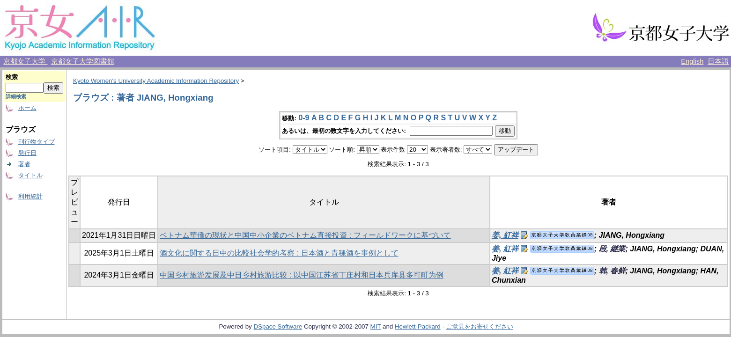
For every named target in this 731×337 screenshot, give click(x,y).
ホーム (27, 107)
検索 (12, 77)
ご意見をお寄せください (479, 326)
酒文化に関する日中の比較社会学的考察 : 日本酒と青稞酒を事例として (279, 253)
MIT (375, 326)
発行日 (27, 152)
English (692, 61)
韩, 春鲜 (612, 271)
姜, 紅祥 (505, 235)
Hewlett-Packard (418, 326)
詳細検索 (16, 96)
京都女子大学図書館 (82, 61)
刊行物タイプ (36, 141)
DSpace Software (277, 326)
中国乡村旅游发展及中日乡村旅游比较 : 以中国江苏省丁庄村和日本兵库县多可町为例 (301, 275)
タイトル (30, 175)
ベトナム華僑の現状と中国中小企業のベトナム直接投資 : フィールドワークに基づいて (305, 235)
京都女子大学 (25, 61)
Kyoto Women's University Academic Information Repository (156, 80)
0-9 (303, 118)
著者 (24, 164)
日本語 (718, 61)
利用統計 (30, 196)
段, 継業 (612, 249)
